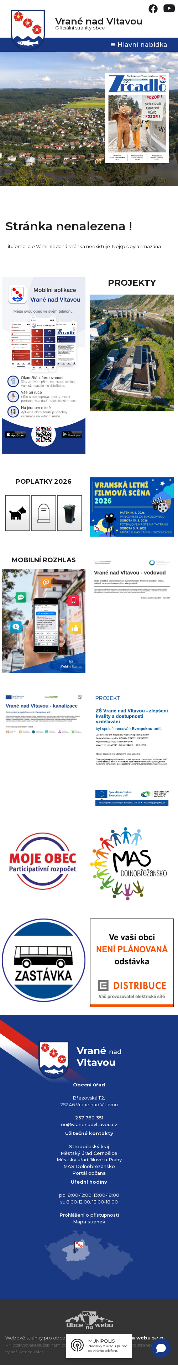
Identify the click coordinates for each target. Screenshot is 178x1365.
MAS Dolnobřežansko (89, 1166)
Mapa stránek (89, 1221)
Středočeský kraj (89, 1146)
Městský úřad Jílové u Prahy (89, 1159)
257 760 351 (89, 1117)
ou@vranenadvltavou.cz (89, 1124)
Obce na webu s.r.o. (139, 1338)
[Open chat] (161, 1348)
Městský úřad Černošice (89, 1153)
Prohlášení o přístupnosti (89, 1215)
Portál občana (89, 1173)
